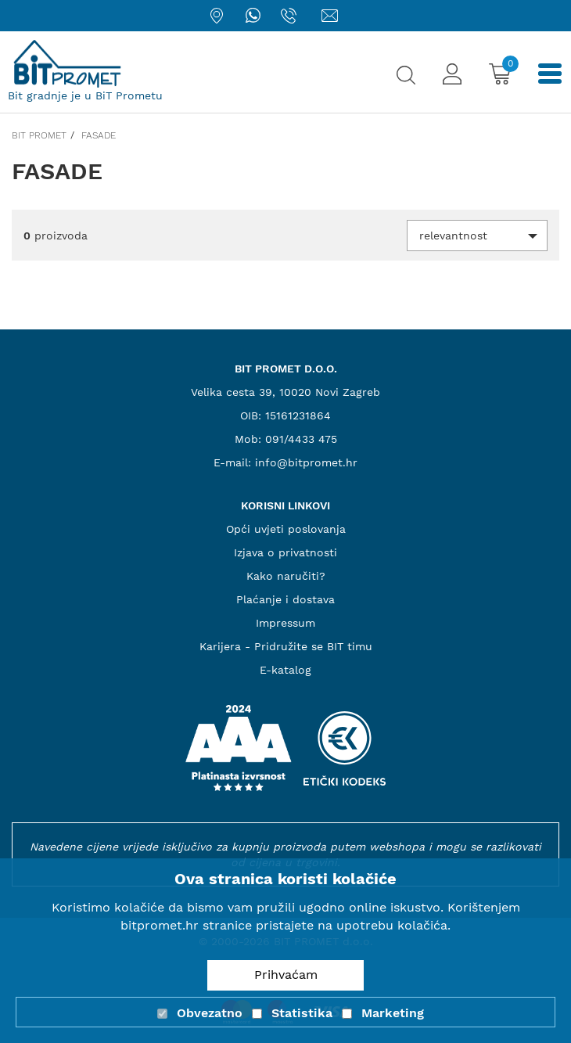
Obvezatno (209, 1012)
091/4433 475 (301, 439)
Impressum (285, 623)
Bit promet (39, 135)
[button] (477, 235)
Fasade (98, 135)
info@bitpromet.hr (306, 462)
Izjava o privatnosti (285, 552)
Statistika (301, 1012)
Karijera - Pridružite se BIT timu (285, 646)
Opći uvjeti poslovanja (286, 529)
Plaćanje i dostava (285, 599)
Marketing (392, 1012)
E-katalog (285, 670)
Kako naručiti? (285, 576)
